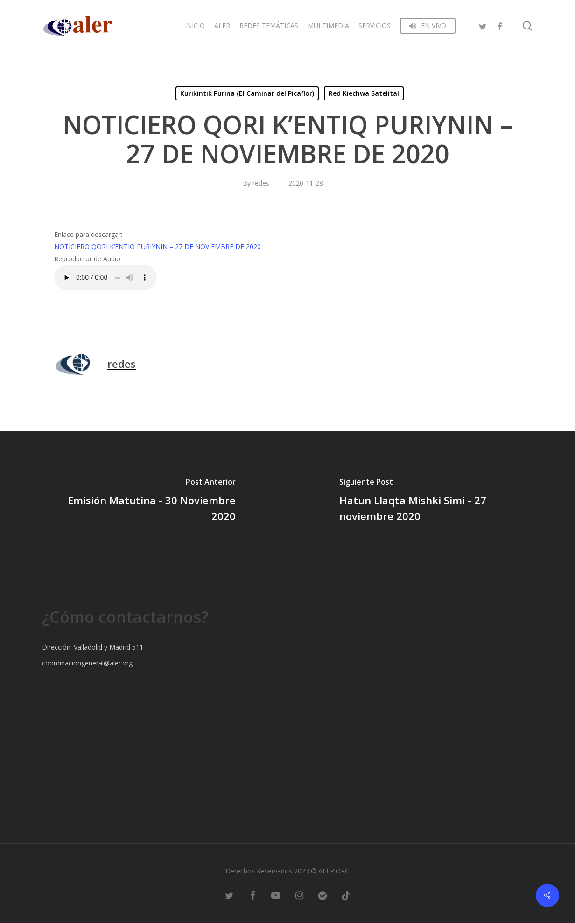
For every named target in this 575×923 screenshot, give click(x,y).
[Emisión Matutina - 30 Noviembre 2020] (144, 501)
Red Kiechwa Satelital (364, 93)
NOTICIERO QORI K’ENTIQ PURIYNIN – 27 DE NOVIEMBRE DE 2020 (157, 246)
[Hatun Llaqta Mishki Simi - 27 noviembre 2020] (431, 501)
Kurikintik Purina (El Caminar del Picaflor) (247, 93)
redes (260, 183)
